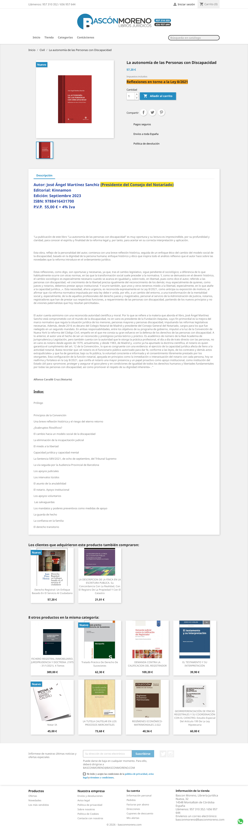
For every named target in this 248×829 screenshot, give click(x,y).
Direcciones (133, 809)
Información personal (139, 795)
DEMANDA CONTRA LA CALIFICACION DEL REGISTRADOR (147, 664)
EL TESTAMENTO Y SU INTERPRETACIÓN (194, 664)
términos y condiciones (102, 777)
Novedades (34, 800)
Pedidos (131, 800)
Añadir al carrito (157, 96)
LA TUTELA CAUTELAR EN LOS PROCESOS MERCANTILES (100, 723)
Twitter (163, 753)
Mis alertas (133, 818)
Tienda (49, 37)
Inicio (36, 37)
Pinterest (161, 112)
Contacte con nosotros (90, 818)
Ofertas (32, 795)
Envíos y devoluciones (90, 795)
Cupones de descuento (140, 813)
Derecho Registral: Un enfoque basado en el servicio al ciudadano (52, 591)
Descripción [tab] (44, 175)
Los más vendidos (38, 804)
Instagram (170, 753)
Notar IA (52, 724)
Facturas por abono (138, 804)
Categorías (65, 37)
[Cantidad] (131, 96)
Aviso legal (84, 800)
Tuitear (152, 112)
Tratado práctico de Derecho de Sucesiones (99, 664)
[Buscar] (194, 37)
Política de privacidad (90, 804)
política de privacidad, (136, 774)
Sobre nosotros (86, 809)
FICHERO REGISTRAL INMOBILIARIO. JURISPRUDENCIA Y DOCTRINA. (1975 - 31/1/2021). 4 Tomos (52, 662)
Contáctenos (85, 37)
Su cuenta (133, 791)
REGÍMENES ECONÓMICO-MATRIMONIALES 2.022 (147, 723)
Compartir (143, 112)
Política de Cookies (88, 813)
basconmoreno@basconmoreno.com (200, 819)
